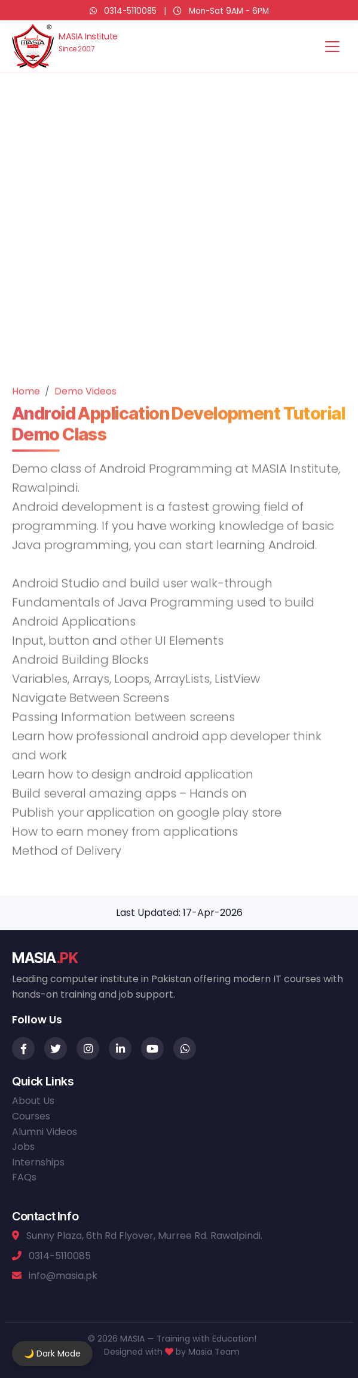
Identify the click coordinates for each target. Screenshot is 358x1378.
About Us (33, 1101)
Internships (38, 1162)
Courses (31, 1116)
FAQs (24, 1177)
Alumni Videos (44, 1132)
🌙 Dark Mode (52, 1353)
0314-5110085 (130, 11)
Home (26, 404)
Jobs (23, 1147)
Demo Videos (85, 404)
